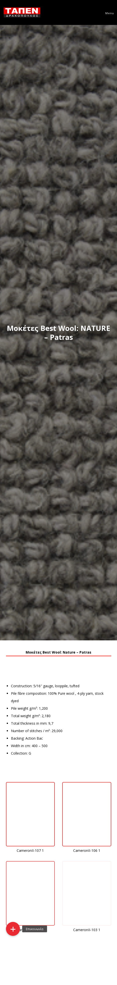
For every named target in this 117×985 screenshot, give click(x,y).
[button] (13, 929)
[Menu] (107, 12)
